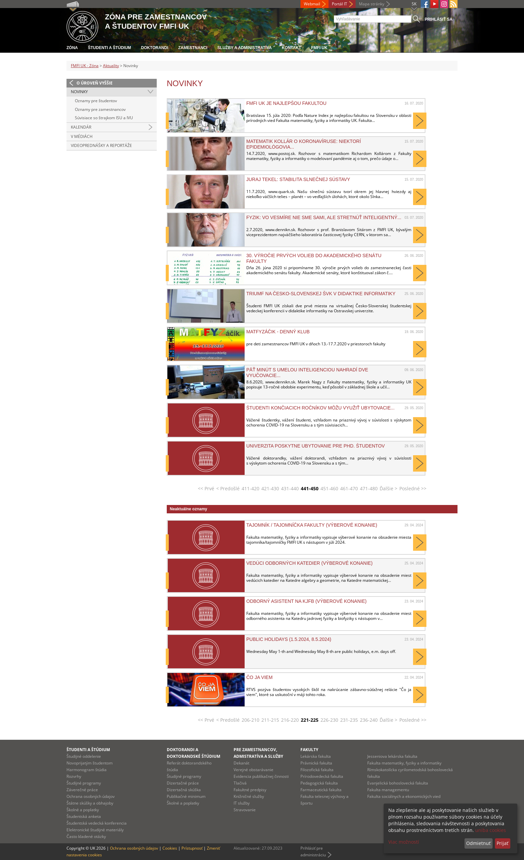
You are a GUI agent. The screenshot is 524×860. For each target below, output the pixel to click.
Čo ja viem (259, 677)
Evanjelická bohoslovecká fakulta (397, 783)
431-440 (290, 488)
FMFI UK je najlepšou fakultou (286, 103)
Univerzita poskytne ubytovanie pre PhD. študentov (315, 446)
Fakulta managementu (388, 790)
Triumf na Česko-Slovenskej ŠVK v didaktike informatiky (320, 293)
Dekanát (241, 763)
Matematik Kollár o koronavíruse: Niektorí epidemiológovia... (303, 144)
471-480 (369, 488)
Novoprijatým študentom (90, 763)
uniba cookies (490, 830)
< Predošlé (228, 488)
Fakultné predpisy (250, 790)
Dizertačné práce (183, 783)
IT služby (242, 803)
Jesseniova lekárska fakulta (392, 756)
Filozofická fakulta (317, 769)
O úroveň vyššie (95, 83)
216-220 (290, 720)
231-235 (349, 720)
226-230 (329, 720)
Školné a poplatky (83, 810)
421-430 (270, 488)
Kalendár (81, 127)
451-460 (329, 488)
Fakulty (309, 749)
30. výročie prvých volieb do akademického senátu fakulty (313, 258)
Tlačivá (240, 783)
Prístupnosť (192, 848)
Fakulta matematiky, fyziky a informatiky (404, 763)
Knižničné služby (249, 796)
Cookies (169, 848)
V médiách (82, 136)
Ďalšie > (388, 488)
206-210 (250, 720)
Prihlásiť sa (438, 19)
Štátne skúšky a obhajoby (90, 803)
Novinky (79, 92)
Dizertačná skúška (184, 790)
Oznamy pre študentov (96, 101)
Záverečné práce (82, 790)
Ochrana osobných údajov (91, 796)
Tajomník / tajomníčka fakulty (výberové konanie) (311, 525)
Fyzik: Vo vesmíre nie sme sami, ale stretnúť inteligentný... (323, 217)
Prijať (502, 843)
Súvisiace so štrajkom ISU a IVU (104, 118)
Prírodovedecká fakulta (321, 776)
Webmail (312, 4)
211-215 (270, 720)
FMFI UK (319, 47)
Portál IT (339, 4)
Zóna (72, 47)
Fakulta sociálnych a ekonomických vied (403, 796)
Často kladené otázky (86, 836)
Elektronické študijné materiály (95, 830)
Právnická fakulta (316, 763)
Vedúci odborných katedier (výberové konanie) (309, 563)
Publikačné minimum (186, 796)
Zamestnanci (192, 47)
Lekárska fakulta (315, 756)
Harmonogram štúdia (87, 769)
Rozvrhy (74, 776)
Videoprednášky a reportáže (101, 145)
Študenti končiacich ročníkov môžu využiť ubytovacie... (320, 407)
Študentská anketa (84, 816)
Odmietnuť (478, 843)
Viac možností (403, 842)
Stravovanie (245, 810)
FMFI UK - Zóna (85, 65)
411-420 (250, 488)
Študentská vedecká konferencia (97, 823)
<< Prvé (206, 488)
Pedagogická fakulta (319, 783)
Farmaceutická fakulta (321, 790)
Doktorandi (154, 47)
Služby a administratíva (245, 47)
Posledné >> (412, 488)
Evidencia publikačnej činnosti (261, 776)
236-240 (369, 720)
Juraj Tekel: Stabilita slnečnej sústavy (298, 179)
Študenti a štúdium (109, 47)
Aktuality (111, 65)
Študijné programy (84, 783)
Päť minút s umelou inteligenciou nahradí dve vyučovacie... (307, 372)
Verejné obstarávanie (253, 769)
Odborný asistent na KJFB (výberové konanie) (306, 601)
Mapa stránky (371, 4)
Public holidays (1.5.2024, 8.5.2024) (288, 639)
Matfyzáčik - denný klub (278, 331)
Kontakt (291, 47)
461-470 (349, 488)
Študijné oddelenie (84, 756)
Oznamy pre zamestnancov (100, 109)
